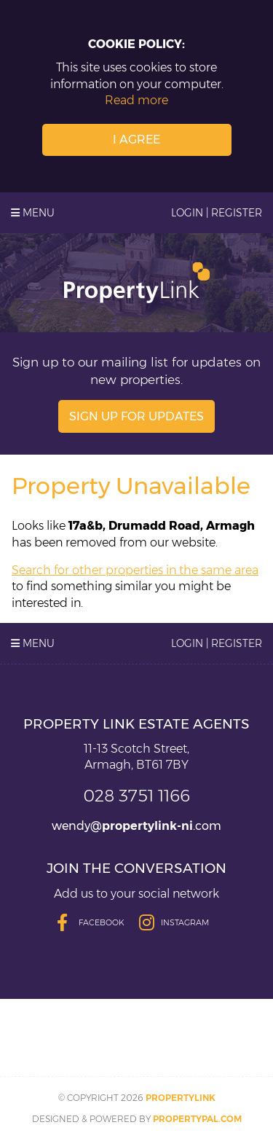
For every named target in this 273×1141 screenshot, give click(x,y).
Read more (136, 100)
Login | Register (216, 212)
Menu (33, 212)
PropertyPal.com (197, 1118)
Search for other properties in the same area (135, 570)
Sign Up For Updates (136, 416)
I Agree (136, 139)
